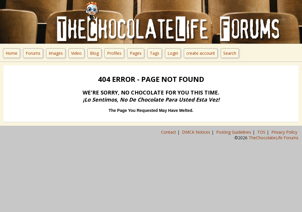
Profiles (114, 53)
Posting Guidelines (234, 132)
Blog (94, 53)
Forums (33, 53)
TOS (262, 132)
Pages (136, 53)
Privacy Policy (284, 132)
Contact (169, 132)
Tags (154, 53)
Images (56, 53)
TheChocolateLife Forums (273, 137)
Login (173, 53)
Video (76, 53)
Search (229, 53)
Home (11, 53)
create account (200, 53)
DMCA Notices (196, 132)
